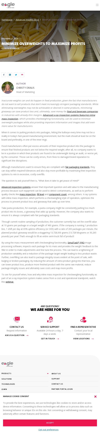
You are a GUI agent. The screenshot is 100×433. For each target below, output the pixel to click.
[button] (95, 396)
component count (58, 194)
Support (56, 379)
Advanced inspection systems (16, 187)
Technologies (8, 384)
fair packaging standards (77, 167)
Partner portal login (62, 389)
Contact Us (57, 384)
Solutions (7, 379)
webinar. (10, 281)
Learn (4, 389)
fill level (40, 194)
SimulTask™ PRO (76, 242)
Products (6, 374)
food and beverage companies (82, 111)
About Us (56, 374)
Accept (50, 423)
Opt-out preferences (48, 429)
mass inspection (28, 194)
